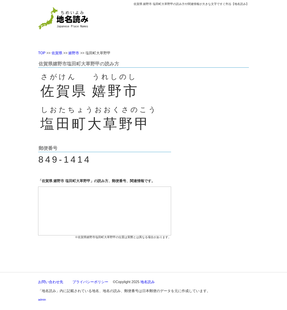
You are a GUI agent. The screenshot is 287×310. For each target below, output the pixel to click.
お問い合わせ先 (50, 282)
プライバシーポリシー (90, 282)
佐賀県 (57, 53)
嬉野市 (73, 53)
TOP (41, 53)
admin (42, 299)
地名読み (147, 282)
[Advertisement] (176, 26)
